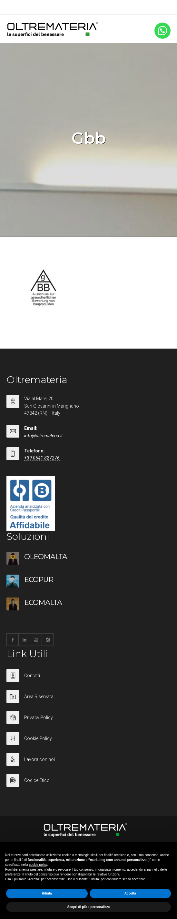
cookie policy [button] (38, 864)
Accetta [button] (130, 893)
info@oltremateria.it (43, 435)
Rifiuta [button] (47, 893)
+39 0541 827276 (42, 457)
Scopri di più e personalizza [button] (88, 907)
